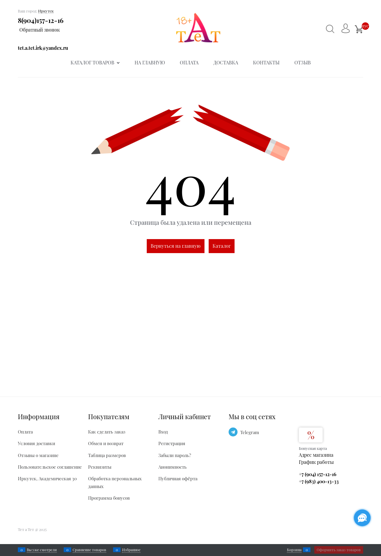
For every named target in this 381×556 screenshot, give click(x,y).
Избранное (131, 549)
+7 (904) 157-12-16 (317, 474)
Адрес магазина (316, 455)
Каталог (222, 246)
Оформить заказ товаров (339, 549)
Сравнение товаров (89, 549)
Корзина (294, 549)
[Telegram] (233, 432)
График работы (316, 462)
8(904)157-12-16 (40, 20)
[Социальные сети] (362, 517)
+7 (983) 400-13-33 (319, 481)
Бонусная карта (313, 448)
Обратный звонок (39, 30)
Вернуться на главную (176, 246)
